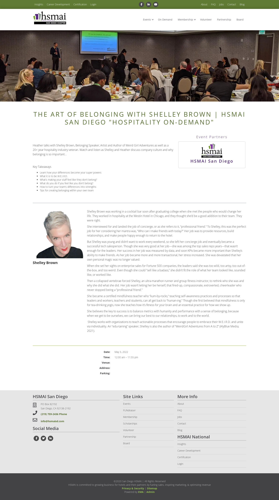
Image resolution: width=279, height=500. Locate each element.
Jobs (221, 4)
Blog (242, 4)
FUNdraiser (129, 410)
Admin (150, 492)
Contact (231, 4)
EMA (141, 492)
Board (240, 19)
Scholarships (130, 423)
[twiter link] (43, 438)
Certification (80, 4)
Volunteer (206, 19)
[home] (50, 18)
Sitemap (152, 488)
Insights (39, 4)
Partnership (224, 19)
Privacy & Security (133, 488)
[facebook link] (141, 4)
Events (147, 19)
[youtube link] (155, 4)
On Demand (165, 19)
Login (93, 4)
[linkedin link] (149, 4)
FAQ (213, 4)
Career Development (58, 4)
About (204, 4)
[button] (147, 19)
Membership (185, 19)
